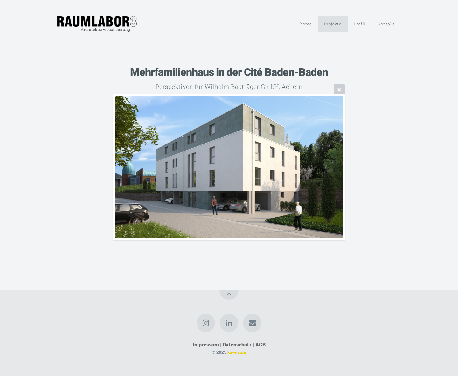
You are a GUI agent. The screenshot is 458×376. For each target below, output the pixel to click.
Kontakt (386, 23)
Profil (359, 23)
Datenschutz (237, 345)
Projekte (333, 23)
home (306, 23)
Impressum (206, 345)
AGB (260, 345)
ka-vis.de (236, 352)
